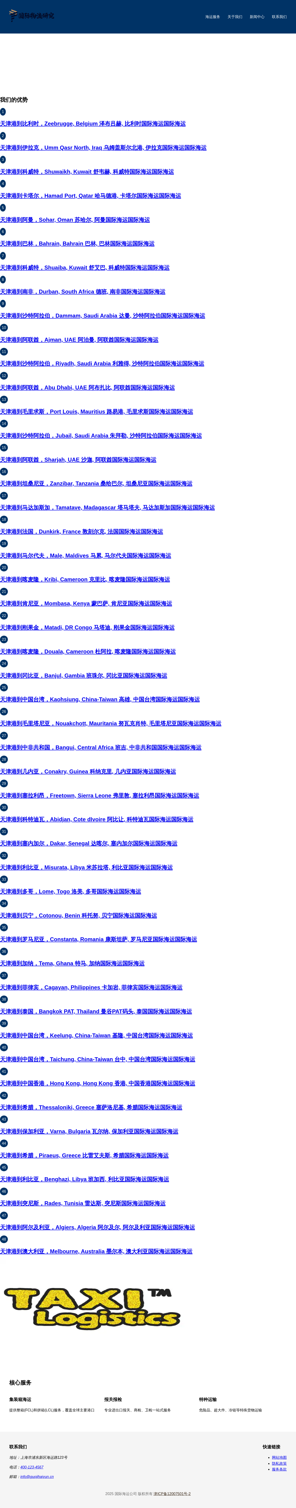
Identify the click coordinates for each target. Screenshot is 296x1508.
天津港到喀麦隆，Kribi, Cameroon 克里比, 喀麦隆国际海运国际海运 (85, 579)
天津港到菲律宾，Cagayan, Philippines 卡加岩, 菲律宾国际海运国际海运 (91, 987)
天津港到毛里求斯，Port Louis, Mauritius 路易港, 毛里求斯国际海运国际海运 (96, 411)
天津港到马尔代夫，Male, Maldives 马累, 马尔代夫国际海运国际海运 (85, 555)
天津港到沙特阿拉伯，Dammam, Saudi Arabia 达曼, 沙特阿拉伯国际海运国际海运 (102, 316)
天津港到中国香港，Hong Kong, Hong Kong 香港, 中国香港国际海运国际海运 (97, 1083)
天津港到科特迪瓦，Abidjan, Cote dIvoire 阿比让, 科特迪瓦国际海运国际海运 (96, 819)
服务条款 (279, 1469)
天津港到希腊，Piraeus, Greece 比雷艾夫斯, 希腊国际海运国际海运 (84, 1155)
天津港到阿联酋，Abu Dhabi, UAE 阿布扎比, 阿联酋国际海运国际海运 (87, 387)
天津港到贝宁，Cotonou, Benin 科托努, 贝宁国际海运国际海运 (78, 915)
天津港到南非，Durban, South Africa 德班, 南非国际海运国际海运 (82, 291)
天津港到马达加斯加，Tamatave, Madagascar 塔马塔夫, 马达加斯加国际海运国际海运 (107, 507)
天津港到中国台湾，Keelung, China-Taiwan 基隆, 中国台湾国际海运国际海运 (96, 1035)
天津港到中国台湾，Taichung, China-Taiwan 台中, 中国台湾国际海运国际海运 (97, 1059)
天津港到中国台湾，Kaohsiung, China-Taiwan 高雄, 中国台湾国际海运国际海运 (100, 699)
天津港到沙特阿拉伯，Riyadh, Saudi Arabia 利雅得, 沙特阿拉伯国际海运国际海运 (102, 363)
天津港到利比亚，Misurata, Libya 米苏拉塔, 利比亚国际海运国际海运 (86, 867)
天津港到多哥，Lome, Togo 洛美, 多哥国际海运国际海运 (70, 891)
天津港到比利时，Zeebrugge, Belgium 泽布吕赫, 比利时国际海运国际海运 (93, 123)
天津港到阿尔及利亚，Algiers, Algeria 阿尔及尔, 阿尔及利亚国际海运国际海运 (97, 1227)
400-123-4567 (31, 1467)
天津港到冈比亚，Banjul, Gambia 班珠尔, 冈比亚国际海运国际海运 (83, 675)
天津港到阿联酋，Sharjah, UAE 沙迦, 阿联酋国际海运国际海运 (78, 460)
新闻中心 (257, 17)
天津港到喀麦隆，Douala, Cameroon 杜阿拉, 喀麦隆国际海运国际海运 (88, 651)
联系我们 (279, 17)
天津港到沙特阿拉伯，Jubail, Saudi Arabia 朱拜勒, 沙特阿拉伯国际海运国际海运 (101, 435)
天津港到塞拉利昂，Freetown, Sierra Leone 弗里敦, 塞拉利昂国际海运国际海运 (99, 795)
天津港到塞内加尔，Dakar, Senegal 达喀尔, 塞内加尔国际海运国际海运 (88, 843)
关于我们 (235, 17)
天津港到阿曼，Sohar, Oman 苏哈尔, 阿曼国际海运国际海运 (75, 220)
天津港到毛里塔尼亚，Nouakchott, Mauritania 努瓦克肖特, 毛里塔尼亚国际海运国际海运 (110, 723)
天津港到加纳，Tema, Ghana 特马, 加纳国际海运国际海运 (72, 963)
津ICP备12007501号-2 (172, 1494)
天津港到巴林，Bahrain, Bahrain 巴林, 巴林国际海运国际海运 (77, 243)
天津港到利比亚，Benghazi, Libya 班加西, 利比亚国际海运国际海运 (84, 1179)
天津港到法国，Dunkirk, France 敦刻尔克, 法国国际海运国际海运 (81, 531)
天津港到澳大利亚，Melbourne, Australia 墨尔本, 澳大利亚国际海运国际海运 (96, 1251)
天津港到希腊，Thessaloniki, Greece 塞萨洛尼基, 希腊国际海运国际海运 (91, 1107)
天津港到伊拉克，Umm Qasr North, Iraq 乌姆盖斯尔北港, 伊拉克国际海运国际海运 (103, 147)
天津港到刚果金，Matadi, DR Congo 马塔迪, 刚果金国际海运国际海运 (87, 627)
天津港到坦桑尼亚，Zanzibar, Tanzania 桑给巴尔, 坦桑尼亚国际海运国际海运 (96, 483)
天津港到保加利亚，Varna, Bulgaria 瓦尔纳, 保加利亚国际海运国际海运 (89, 1131)
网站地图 (279, 1457)
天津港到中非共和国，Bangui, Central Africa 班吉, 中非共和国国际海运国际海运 (100, 747)
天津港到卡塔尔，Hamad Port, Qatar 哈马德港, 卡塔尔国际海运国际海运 (90, 196)
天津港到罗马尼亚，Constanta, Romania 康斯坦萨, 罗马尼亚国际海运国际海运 (98, 939)
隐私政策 (279, 1463)
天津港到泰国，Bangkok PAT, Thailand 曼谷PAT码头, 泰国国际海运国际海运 (96, 1011)
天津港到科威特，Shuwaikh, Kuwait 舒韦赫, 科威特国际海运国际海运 (87, 172)
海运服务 (212, 17)
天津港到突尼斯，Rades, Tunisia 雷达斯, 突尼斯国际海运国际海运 (83, 1203)
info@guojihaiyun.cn (37, 1477)
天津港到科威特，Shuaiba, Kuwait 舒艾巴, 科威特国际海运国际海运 (85, 267)
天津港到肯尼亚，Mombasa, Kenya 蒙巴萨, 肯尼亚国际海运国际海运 (86, 603)
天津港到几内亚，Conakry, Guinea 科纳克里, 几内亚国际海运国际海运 (88, 771)
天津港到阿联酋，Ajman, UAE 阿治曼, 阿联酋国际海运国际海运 (79, 340)
